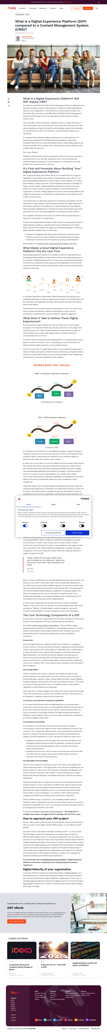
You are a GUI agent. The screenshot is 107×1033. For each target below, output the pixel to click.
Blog (61, 8)
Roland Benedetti (27, 36)
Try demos (76, 8)
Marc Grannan (28, 884)
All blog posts (20, 14)
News (27, 14)
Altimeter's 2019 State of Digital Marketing (48, 812)
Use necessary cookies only (53, 533)
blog (37, 886)
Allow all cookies (77, 533)
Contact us (88, 8)
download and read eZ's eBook (54, 860)
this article (30, 881)
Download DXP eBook (16, 921)
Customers (33, 8)
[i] (59, 707)
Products (22, 8)
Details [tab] (53, 504)
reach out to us (59, 913)
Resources (43, 8)
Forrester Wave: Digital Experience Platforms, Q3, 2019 (57, 244)
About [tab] (78, 504)
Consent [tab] (28, 504)
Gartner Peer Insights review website (46, 625)
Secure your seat (68, 2)
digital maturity (71, 873)
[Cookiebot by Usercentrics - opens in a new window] (82, 499)
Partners (53, 8)
